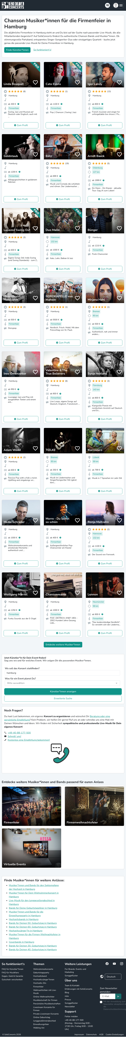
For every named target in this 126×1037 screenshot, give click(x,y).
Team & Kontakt (72, 985)
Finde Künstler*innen (17, 50)
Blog (67, 992)
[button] (118, 5)
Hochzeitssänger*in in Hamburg (25, 930)
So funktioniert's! (42, 49)
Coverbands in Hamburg (21, 942)
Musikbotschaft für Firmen (45, 1000)
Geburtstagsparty (41, 972)
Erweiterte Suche (63, 698)
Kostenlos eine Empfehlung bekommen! (29, 740)
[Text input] (108, 996)
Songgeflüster (71, 975)
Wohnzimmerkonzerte (43, 969)
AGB (101, 1034)
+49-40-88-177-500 (19, 732)
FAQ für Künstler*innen (12, 969)
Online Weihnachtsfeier (43, 996)
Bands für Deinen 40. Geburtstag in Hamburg (33, 949)
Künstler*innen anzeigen (63, 691)
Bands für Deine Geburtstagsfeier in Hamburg (33, 908)
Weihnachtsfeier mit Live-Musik (44, 992)
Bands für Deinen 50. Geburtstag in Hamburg (33, 923)
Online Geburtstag (41, 1017)
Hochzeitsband (40, 976)
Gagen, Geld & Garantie (12, 976)
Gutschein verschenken (12, 979)
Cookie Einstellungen (115, 1034)
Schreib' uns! (14, 736)
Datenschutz (91, 1034)
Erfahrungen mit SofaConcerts (78, 989)
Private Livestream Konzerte (46, 1013)
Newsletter (70, 1006)
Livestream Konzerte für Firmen (44, 1009)
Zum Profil (22, 125)
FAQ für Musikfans (10, 972)
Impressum (79, 1034)
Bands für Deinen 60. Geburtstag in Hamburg (33, 927)
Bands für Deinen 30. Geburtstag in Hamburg (33, 945)
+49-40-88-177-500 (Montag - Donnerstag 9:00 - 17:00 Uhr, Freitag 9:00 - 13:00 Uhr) (79, 1025)
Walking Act (38, 1027)
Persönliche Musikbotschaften (47, 1003)
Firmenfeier (38, 986)
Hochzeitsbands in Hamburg (23, 919)
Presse (68, 999)
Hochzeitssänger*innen (43, 979)
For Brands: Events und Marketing (75, 971)
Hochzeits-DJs (39, 983)
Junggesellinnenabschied (44, 1020)
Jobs (67, 996)
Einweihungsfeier (41, 1024)
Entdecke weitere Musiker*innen (63, 644)
